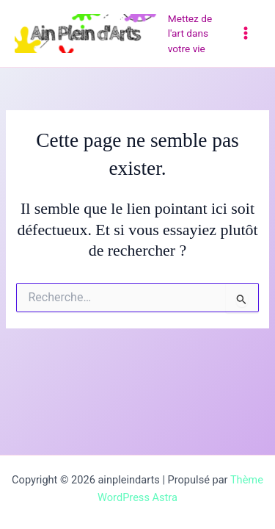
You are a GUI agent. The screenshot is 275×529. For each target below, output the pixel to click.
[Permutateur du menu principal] (245, 33)
